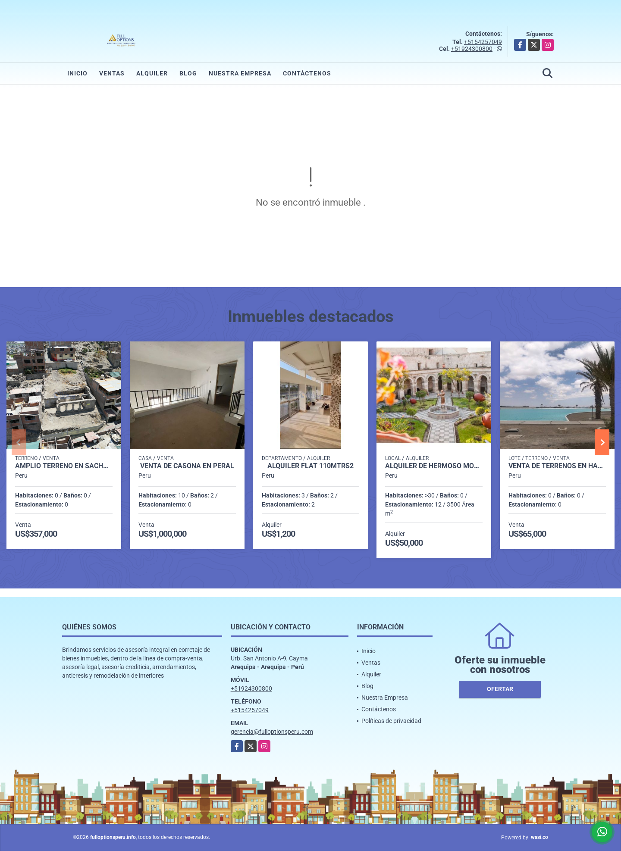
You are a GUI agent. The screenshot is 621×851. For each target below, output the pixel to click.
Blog (188, 73)
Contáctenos (307, 73)
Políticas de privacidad (391, 720)
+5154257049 (483, 41)
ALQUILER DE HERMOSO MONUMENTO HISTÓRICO (434, 466)
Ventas (112, 73)
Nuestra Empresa (240, 73)
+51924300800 (471, 48)
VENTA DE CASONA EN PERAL (187, 466)
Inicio (77, 73)
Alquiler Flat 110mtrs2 (310, 466)
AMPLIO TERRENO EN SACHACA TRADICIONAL (64, 466)
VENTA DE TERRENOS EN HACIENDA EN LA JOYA (557, 466)
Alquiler (152, 73)
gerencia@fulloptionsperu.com (272, 731)
